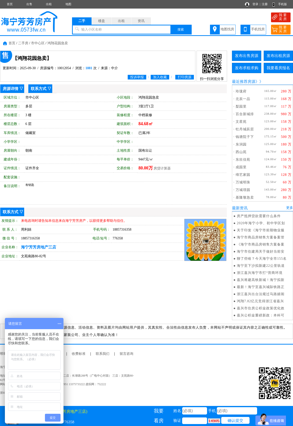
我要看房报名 (278, 68)
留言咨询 (126, 354)
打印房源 (184, 77)
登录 (255, 4)
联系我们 (102, 354)
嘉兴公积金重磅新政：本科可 (260, 315)
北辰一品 (243, 99)
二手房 (23, 43)
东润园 (241, 144)
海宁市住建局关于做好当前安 (260, 251)
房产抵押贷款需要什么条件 (259, 216)
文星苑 (241, 121)
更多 (289, 208)
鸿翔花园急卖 (57, 43)
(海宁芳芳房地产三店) (66, 411)
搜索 (181, 29)
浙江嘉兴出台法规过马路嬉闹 (260, 294)
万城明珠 (243, 182)
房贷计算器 (162, 168)
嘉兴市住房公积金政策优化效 (260, 308)
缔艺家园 (243, 175)
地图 (68, 4)
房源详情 (10, 89)
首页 (10, 4)
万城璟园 (243, 190)
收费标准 (78, 354)
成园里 (241, 167)
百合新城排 (245, 114)
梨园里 (241, 106)
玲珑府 (241, 91)
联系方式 (38, 89)
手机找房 (258, 29)
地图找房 (227, 29)
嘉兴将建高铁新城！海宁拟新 (260, 280)
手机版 (282, 4)
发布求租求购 (246, 68)
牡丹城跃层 (245, 129)
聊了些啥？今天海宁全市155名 (262, 258)
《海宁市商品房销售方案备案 (260, 244)
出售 (29, 4)
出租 (49, 4)
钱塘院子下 (245, 137)
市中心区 (38, 43)
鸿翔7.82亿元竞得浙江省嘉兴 (260, 301)
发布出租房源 (278, 56)
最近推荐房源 (243, 81)
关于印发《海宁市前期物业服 (260, 230)
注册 (265, 4)
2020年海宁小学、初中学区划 (261, 223)
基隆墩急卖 (245, 197)
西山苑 (241, 152)
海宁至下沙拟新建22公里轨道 (261, 266)
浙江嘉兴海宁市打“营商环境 (260, 273)
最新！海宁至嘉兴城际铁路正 (260, 287)
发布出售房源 (246, 56)
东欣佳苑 (243, 159)
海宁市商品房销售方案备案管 (260, 237)
